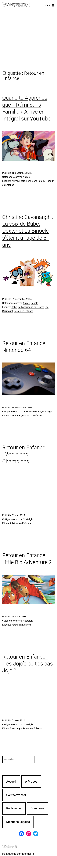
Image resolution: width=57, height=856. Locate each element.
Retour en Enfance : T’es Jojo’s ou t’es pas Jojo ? (27, 664)
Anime (26, 177)
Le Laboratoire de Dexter (31, 307)
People (34, 303)
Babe (14, 307)
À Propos (31, 781)
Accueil (11, 781)
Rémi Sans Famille (36, 181)
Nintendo (16, 415)
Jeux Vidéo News (32, 411)
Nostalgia (47, 411)
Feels (22, 181)
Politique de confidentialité (18, 853)
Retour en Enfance (23, 311)
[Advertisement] (28, 40)
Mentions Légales (18, 822)
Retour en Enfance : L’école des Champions (25, 455)
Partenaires (14, 808)
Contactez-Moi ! (16, 795)
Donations (37, 808)
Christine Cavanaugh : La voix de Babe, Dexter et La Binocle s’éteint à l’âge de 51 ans (27, 231)
